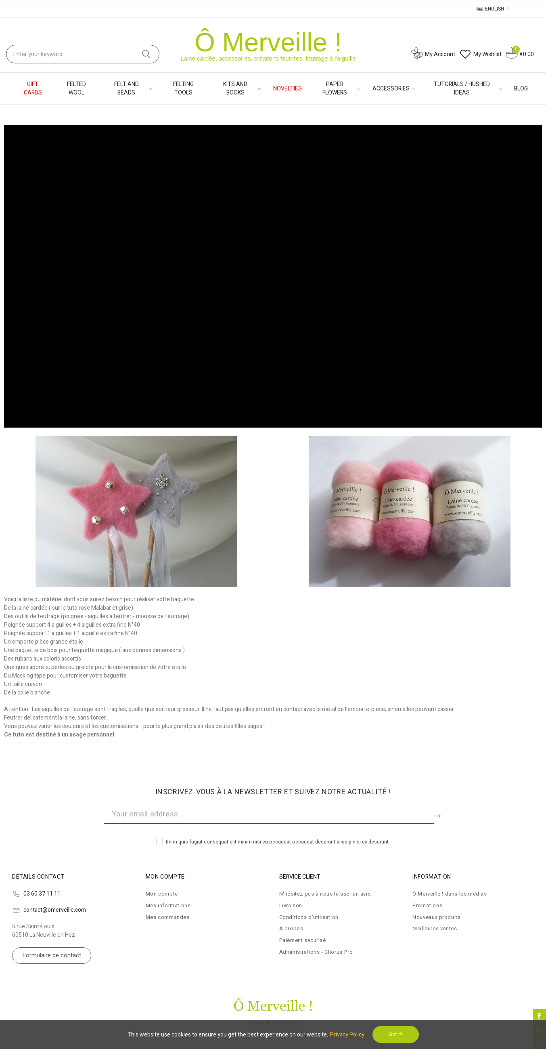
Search (146, 54)
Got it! (395, 1034)
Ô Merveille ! (268, 42)
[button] (51, 955)
